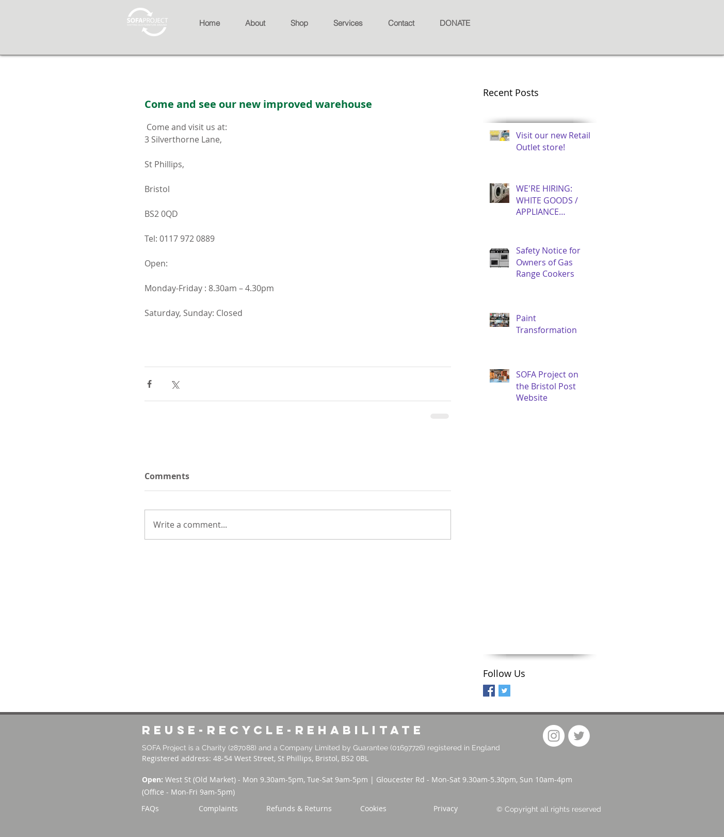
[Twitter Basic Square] (504, 691)
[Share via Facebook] (149, 384)
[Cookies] (373, 808)
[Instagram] (554, 736)
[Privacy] (445, 808)
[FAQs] (150, 808)
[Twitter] (579, 736)
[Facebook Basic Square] (489, 691)
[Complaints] (218, 808)
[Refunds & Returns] (299, 808)
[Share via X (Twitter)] (175, 384)
